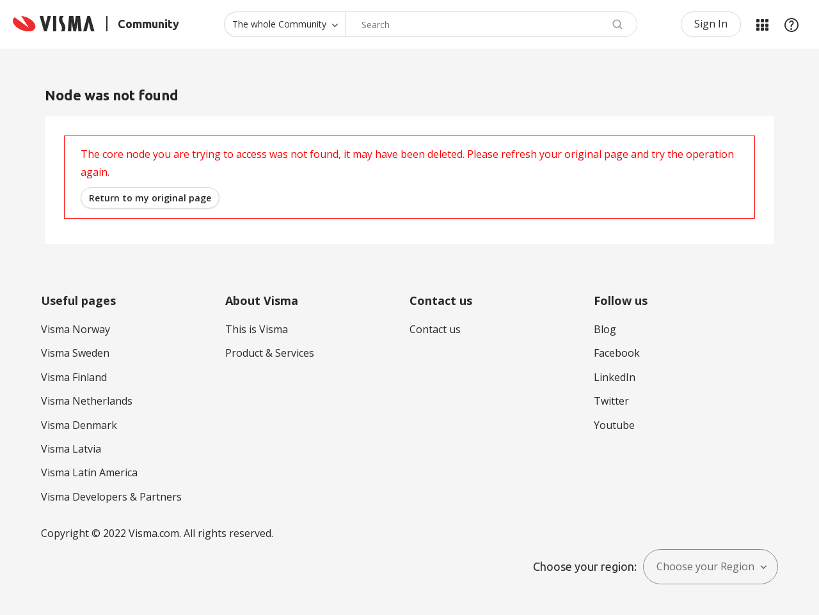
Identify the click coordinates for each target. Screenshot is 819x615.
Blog (605, 329)
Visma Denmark (79, 425)
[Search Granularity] (285, 24)
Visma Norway (75, 329)
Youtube (614, 425)
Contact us (435, 329)
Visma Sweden (75, 353)
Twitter (611, 401)
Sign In (711, 24)
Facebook (617, 353)
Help (791, 24)
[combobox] (491, 24)
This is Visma (256, 329)
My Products (762, 24)
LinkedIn (614, 377)
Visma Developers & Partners (111, 497)
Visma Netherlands (86, 401)
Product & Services (269, 353)
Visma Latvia (71, 449)
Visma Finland (74, 377)
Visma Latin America (89, 472)
